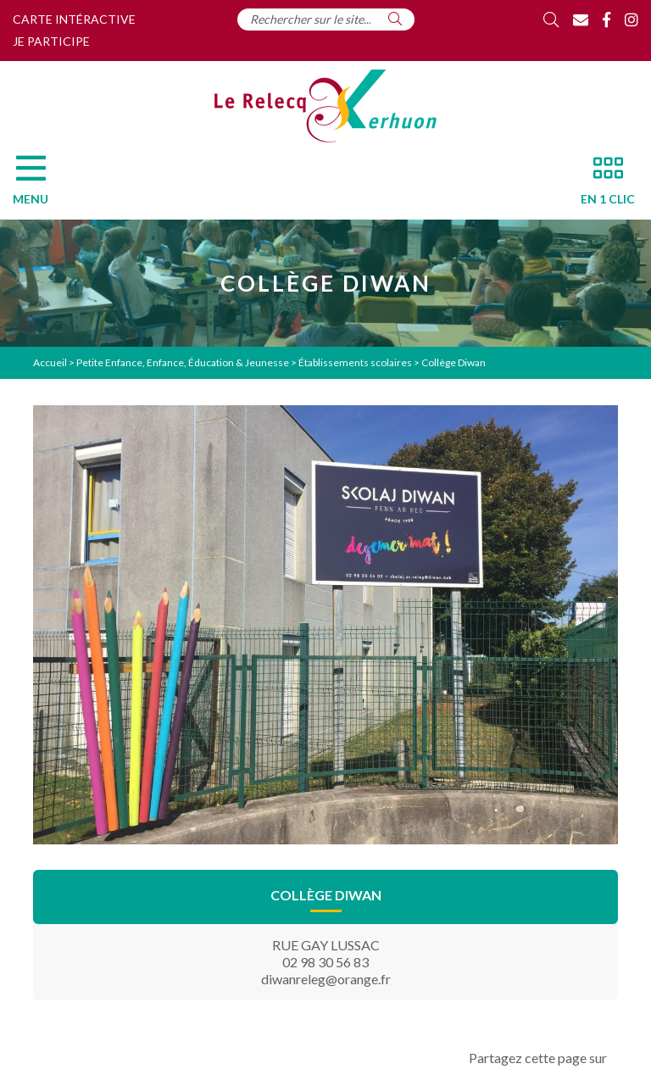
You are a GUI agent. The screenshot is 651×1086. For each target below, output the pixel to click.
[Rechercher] (395, 18)
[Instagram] (631, 19)
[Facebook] (606, 19)
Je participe (51, 41)
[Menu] (39, 185)
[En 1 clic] (601, 185)
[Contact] (580, 19)
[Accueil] (325, 106)
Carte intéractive (74, 19)
